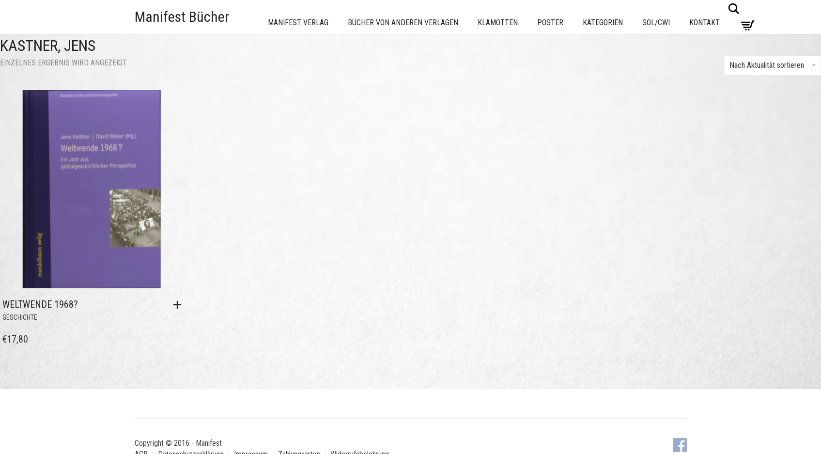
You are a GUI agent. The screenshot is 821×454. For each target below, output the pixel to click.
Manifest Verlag (298, 22)
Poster (550, 22)
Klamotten (498, 22)
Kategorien (603, 22)
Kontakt (704, 22)
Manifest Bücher (182, 16)
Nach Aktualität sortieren (772, 65)
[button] (179, 304)
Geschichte (19, 317)
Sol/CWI (656, 22)
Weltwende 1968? (40, 304)
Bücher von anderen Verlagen (403, 22)
